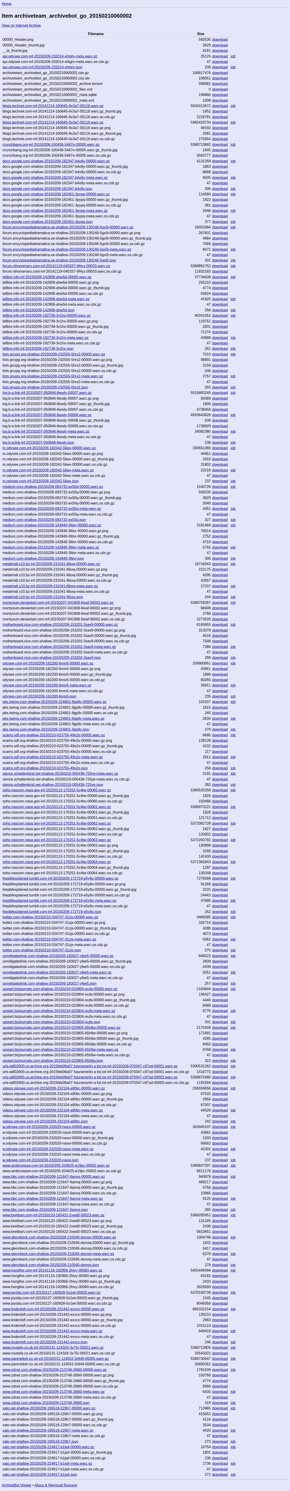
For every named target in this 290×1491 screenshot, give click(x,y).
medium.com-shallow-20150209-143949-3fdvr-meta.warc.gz (50, 547)
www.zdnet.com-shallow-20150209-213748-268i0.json (45, 1403)
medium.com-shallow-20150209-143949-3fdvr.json (43, 558)
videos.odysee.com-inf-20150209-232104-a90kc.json (45, 1121)
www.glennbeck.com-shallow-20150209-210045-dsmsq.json (50, 1265)
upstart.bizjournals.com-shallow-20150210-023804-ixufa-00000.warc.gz (59, 989)
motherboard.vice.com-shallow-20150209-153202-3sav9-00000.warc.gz (60, 625)
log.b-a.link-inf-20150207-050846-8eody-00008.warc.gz (47, 415)
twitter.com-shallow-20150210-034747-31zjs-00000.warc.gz (50, 917)
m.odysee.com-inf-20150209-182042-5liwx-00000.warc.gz (49, 448)
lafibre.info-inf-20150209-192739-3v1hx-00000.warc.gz (46, 315)
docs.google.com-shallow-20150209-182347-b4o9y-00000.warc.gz (56, 161)
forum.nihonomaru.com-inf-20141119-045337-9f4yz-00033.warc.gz (56, 266)
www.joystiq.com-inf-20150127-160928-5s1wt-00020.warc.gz (51, 1292)
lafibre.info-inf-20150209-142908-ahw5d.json (38, 310)
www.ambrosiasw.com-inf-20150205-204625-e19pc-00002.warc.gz (56, 1165)
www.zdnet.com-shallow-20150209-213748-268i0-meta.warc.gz (53, 1392)
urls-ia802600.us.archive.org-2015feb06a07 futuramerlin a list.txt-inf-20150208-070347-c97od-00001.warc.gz (90, 1066)
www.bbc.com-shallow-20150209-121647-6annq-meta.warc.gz (52, 1198)
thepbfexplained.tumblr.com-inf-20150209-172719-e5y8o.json (51, 912)
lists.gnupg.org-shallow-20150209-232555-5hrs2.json (45, 387)
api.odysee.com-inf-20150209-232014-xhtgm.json (42, 67)
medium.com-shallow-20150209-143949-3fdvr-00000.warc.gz (51, 525)
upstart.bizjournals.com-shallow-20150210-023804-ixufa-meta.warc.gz (58, 1011)
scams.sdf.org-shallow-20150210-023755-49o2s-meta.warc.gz (52, 757)
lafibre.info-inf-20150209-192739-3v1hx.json (37, 349)
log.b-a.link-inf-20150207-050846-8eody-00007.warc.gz (47, 393)
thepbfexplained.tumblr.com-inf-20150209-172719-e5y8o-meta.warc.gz (59, 901)
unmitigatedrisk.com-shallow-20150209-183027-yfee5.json (49, 983)
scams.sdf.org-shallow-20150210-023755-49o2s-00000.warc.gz (53, 735)
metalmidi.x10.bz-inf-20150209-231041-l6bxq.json (42, 597)
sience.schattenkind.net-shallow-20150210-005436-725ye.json (52, 785)
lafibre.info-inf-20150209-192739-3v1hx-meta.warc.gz (45, 338)
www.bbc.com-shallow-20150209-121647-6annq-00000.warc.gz (53, 1177)
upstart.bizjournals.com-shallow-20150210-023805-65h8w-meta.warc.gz (60, 1050)
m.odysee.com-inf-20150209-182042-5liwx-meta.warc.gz (48, 470)
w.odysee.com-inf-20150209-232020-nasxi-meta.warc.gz (48, 1149)
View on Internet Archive (21, 25)
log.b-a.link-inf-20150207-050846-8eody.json (38, 442)
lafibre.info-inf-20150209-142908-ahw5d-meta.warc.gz (45, 299)
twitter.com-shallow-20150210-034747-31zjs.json (41, 950)
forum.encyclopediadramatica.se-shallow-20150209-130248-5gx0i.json (59, 260)
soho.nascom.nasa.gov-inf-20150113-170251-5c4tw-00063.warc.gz (56, 840)
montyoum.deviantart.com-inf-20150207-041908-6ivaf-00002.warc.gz (58, 603)
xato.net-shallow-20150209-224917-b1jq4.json (39, 1475)
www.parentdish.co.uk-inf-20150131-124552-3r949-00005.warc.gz (55, 1359)
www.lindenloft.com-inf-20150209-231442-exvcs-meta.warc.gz (52, 1331)
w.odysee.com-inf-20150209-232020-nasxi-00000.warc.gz (49, 1127)
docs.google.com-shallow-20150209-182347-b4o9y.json (47, 189)
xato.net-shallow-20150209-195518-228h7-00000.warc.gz (48, 1408)
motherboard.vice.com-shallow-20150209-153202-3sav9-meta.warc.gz (59, 647)
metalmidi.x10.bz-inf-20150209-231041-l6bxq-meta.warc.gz (50, 586)
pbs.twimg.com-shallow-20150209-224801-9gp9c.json (45, 729)
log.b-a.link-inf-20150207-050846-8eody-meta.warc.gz (45, 431)
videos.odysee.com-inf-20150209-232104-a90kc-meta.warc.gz (52, 1110)
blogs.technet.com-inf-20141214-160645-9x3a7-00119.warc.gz (53, 122)
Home (7, 4)
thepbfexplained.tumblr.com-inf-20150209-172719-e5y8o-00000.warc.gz (60, 878)
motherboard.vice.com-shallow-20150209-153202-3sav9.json (51, 658)
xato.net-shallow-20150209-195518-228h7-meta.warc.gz (47, 1430)
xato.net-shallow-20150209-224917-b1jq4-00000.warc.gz (48, 1447)
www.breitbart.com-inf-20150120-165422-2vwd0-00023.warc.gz (53, 1215)
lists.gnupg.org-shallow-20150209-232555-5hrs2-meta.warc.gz (52, 376)
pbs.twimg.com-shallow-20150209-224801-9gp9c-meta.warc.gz (53, 718)
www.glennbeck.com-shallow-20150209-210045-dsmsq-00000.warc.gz (59, 1237)
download (220, 39)
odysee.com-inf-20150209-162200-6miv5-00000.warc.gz (47, 663)
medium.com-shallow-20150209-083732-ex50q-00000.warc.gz (52, 487)
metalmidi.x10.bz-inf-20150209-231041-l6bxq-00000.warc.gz (51, 564)
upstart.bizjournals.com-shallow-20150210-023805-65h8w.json (52, 1061)
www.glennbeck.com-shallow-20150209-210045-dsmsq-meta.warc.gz (58, 1254)
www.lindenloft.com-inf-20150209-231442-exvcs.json (44, 1342)
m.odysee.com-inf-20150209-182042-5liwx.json (40, 481)
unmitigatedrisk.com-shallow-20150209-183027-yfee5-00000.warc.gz (58, 956)
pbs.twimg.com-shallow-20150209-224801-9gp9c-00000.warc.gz (54, 702)
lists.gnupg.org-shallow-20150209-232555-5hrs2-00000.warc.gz (53, 354)
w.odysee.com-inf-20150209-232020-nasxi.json (40, 1160)
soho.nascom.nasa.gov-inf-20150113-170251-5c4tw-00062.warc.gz (56, 823)
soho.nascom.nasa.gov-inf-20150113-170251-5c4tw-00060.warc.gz (56, 790)
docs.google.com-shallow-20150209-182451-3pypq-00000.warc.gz (56, 194)
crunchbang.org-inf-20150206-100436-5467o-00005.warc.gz (50, 144)
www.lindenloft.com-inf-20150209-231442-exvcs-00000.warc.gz (53, 1309)
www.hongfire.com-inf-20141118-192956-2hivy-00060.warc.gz (52, 1270)
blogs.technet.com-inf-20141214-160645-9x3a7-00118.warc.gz (53, 106)
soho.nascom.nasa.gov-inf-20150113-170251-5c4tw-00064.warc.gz (56, 862)
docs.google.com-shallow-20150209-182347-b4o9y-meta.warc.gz (55, 178)
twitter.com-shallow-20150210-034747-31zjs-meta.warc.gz (49, 939)
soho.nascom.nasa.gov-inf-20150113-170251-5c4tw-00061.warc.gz (56, 807)
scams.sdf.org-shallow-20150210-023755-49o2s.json (45, 768)
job (233, 56)
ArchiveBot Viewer (16, 1485)
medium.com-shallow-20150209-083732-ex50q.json (44, 520)
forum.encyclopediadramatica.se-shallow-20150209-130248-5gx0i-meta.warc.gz (66, 249)
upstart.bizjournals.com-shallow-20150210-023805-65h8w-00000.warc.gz (61, 1028)
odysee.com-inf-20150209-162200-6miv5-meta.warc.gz (46, 685)
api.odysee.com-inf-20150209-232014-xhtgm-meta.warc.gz (49, 56)
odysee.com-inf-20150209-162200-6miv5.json (39, 696)
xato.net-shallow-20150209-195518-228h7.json (40, 1441)
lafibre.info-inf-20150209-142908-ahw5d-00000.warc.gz (47, 277)
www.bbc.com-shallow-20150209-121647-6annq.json (45, 1210)
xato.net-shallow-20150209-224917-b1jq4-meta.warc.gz (47, 1463)
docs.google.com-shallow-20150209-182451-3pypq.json (47, 222)
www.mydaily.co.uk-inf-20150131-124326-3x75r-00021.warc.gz (53, 1347)
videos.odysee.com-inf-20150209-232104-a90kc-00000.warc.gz (53, 1088)
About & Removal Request (55, 1485)
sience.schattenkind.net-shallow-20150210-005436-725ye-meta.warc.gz (60, 774)
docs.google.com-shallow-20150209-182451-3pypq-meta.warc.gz (55, 211)
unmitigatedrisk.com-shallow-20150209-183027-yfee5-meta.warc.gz (56, 972)
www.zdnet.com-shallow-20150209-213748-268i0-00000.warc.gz (54, 1370)
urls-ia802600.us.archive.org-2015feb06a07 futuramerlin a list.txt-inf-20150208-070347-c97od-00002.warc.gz (90, 1077)
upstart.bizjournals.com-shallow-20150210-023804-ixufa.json (51, 1022)
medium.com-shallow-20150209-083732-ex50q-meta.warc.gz (51, 509)
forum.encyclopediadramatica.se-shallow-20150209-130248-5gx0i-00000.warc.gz (67, 227)
